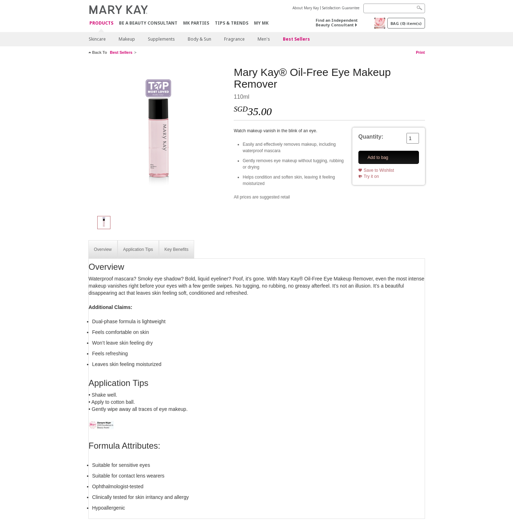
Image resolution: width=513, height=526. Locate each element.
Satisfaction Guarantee (340, 7)
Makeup (127, 39)
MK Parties (196, 23)
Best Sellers (296, 39)
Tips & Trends (231, 23)
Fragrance (234, 39)
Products (101, 23)
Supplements (161, 39)
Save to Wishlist (379, 170)
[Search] (394, 8)
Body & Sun (199, 39)
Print (420, 52)
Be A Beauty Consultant (148, 23)
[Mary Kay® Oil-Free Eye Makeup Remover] (158, 137)
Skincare (97, 39)
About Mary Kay (305, 7)
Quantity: (370, 137)
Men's (264, 39)
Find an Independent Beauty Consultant (337, 22)
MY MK (261, 23)
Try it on (371, 176)
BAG (405, 23)
